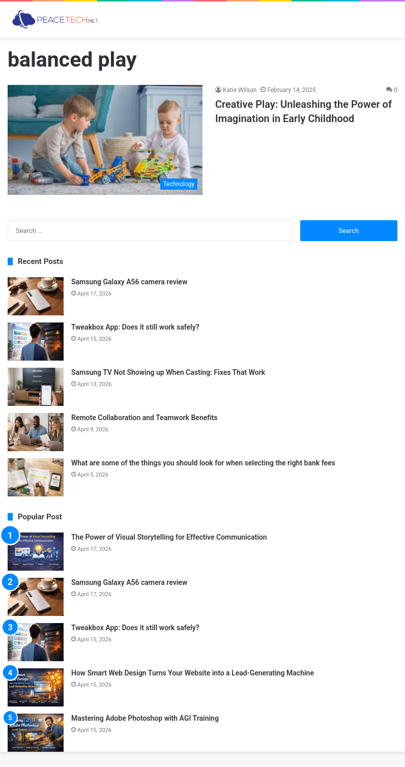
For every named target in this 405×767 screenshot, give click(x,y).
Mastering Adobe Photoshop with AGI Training (145, 718)
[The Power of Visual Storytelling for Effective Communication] (36, 552)
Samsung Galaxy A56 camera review (129, 282)
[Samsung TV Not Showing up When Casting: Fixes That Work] (36, 387)
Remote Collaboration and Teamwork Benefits (144, 418)
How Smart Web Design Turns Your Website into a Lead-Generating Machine (192, 673)
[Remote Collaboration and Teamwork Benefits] (36, 432)
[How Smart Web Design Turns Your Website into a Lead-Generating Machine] (36, 687)
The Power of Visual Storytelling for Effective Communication (169, 537)
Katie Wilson (239, 90)
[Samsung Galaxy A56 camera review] (36, 296)
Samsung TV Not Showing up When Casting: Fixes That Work (168, 372)
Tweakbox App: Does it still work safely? (135, 327)
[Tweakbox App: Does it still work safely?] (36, 341)
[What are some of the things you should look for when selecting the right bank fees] (36, 477)
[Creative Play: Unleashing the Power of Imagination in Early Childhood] (105, 140)
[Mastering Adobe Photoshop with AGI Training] (36, 733)
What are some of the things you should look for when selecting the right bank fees (203, 463)
